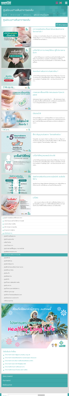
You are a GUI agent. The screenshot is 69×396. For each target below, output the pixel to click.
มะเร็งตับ (35, 197)
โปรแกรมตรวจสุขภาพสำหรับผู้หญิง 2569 (14, 357)
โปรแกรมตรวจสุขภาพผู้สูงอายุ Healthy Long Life (16, 348)
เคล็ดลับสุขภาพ (27, 15)
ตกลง (41, 388)
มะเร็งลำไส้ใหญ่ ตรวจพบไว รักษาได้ (43, 155)
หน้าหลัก (5, 15)
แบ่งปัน (9, 393)
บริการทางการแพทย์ (15, 15)
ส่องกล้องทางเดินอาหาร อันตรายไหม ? (44, 71)
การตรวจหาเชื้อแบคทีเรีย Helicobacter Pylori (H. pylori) (47, 93)
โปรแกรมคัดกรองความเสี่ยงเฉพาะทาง (14, 360)
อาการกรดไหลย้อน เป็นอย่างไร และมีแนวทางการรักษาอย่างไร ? (48, 30)
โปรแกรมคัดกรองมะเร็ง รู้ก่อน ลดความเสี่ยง (15, 362)
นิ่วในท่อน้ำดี (36, 113)
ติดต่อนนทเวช (7, 377)
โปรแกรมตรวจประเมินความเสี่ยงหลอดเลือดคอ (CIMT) (18, 354)
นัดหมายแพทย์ (7, 369)
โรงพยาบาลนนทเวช (6, 3)
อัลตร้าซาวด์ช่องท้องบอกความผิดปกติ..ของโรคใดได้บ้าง (48, 177)
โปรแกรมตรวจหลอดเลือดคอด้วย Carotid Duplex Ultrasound (19, 351)
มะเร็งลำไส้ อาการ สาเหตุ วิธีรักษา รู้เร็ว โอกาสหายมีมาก (49, 50)
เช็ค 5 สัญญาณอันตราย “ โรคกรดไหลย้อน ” (46, 134)
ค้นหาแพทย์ (6, 373)
